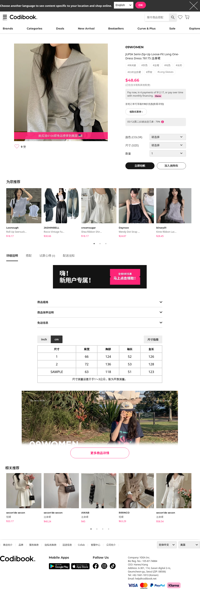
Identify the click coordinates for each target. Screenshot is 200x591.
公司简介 (111, 544)
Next (197, 213)
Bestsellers (116, 28)
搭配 (29, 255)
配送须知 (69, 255)
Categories (34, 28)
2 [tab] (100, 244)
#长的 (179, 65)
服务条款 (34, 544)
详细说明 (12, 255)
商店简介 (7, 544)
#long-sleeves (166, 72)
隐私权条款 (50, 544)
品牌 (21, 544)
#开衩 (149, 72)
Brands (8, 28)
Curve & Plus (146, 28)
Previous (3, 213)
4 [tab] (109, 529)
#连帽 (156, 65)
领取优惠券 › (136, 111)
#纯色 (167, 65)
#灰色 (144, 65)
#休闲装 (132, 65)
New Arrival (86, 28)
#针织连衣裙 (134, 72)
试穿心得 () (47, 255)
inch (44, 339)
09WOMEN (134, 47)
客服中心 (95, 544)
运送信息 (67, 544)
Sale (172, 28)
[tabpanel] (25, 213)
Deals (60, 28)
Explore (194, 28)
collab (81, 544)
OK (140, 5)
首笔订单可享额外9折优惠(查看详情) (144, 103)
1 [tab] (94, 244)
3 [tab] (106, 244)
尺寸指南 (152, 339)
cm (56, 339)
